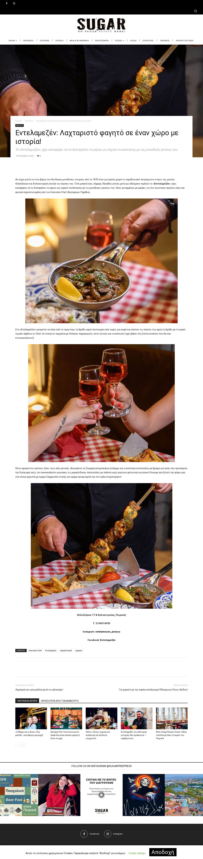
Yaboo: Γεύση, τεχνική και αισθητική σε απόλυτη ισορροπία (98, 735)
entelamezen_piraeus (107, 631)
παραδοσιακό (66, 650)
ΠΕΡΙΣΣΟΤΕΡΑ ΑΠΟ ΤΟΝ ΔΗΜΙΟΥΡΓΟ (60, 701)
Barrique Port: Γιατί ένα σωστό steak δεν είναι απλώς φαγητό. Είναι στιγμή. (65, 735)
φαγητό (79, 650)
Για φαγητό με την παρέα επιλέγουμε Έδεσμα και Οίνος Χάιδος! (153, 689)
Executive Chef (35, 650)
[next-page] (22, 745)
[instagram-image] (59, 795)
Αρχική (18, 120)
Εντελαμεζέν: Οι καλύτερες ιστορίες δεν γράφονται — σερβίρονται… (134, 735)
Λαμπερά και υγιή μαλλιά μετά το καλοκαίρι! (39, 689)
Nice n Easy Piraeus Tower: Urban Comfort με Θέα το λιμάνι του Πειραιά (171, 735)
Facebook (94, 834)
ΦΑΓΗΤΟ (29, 120)
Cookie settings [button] (137, 853)
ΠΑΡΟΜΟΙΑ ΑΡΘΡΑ (27, 701)
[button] (101, 10)
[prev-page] (17, 745)
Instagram (118, 834)
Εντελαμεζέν (107, 640)
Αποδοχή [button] (163, 852)
